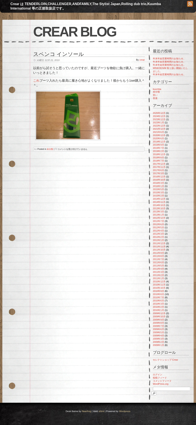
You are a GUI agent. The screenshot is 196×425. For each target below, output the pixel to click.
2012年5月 (158, 227)
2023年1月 (158, 122)
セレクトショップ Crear (165, 359)
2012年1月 (158, 240)
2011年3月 (158, 272)
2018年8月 (158, 157)
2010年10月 (159, 288)
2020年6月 (158, 138)
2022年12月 (159, 125)
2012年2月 (158, 237)
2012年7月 (158, 221)
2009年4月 (158, 335)
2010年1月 (158, 310)
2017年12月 (159, 164)
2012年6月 (158, 224)
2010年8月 (158, 294)
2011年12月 (159, 243)
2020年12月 (159, 135)
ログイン (157, 374)
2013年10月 (159, 208)
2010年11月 (159, 284)
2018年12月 (159, 154)
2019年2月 (158, 151)
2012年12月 (159, 218)
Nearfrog (86, 411)
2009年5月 (158, 332)
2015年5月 (158, 189)
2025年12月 (159, 113)
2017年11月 (159, 167)
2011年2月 (158, 275)
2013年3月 (158, 211)
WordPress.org (160, 384)
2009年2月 (158, 342)
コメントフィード (162, 381)
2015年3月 (158, 192)
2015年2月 (158, 195)
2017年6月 (158, 170)
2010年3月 (158, 303)
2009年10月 (159, 316)
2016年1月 (158, 186)
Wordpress (124, 411)
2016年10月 (159, 179)
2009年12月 (159, 313)
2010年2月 (158, 307)
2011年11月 (159, 246)
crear (142, 60)
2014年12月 (159, 199)
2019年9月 (158, 145)
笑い (155, 95)
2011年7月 (158, 259)
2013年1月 (158, 214)
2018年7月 (158, 160)
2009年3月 (158, 338)
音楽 (155, 98)
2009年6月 (158, 329)
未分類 (50, 149)
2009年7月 (158, 326)
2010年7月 (158, 297)
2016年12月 (159, 176)
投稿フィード (160, 377)
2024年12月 (159, 116)
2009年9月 (158, 319)
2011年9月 (158, 253)
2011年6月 (158, 262)
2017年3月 (158, 173)
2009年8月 (158, 323)
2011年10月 (159, 249)
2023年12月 (159, 119)
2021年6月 (158, 132)
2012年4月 (158, 230)
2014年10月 (159, 205)
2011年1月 (158, 278)
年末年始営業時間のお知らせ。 (169, 58)
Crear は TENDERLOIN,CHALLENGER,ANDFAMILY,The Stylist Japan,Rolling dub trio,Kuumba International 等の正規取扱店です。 (85, 6)
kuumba (157, 89)
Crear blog (74, 31)
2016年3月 (158, 183)
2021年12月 (159, 129)
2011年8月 (158, 256)
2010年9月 (158, 291)
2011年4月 (158, 269)
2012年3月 (158, 234)
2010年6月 (158, 300)
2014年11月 (159, 202)
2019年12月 (159, 141)
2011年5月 (158, 265)
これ (36, 80)
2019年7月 (158, 148)
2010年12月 (159, 281)
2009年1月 (158, 345)
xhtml (101, 411)
